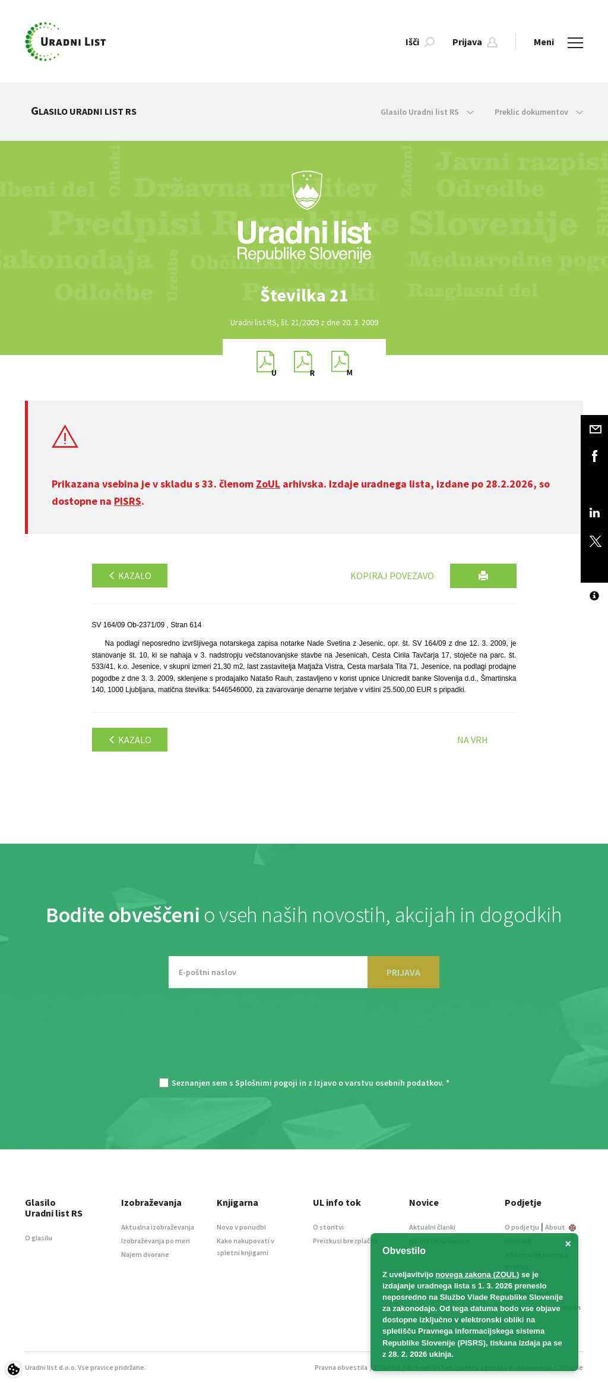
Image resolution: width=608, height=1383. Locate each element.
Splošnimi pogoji (266, 1082)
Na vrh (472, 740)
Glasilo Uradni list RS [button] (427, 111)
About (560, 1226)
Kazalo (129, 576)
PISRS (127, 501)
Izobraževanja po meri (155, 1240)
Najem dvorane (145, 1254)
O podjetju (522, 1226)
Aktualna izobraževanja (157, 1226)
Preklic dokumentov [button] (539, 111)
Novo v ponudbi (241, 1226)
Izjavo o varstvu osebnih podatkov (378, 1082)
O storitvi (328, 1226)
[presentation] (304, 1039)
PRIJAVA (403, 972)
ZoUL (268, 484)
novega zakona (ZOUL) (478, 1274)
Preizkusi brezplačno (346, 1240)
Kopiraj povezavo (392, 576)
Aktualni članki (432, 1226)
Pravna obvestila (341, 1367)
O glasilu (38, 1237)
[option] (304, 295)
